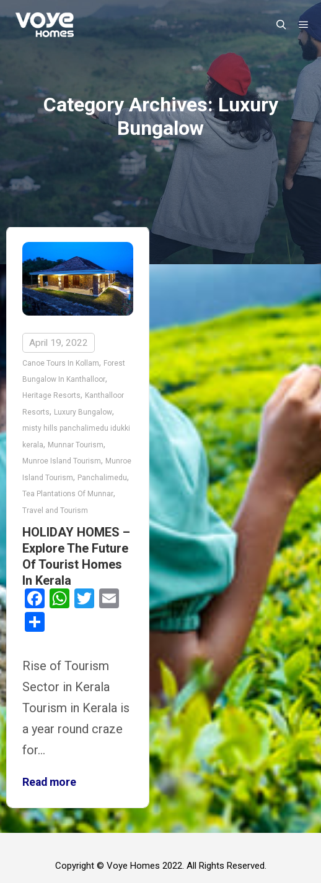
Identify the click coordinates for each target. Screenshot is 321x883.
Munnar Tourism (75, 445)
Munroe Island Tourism (61, 461)
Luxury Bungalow (83, 412)
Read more (49, 782)
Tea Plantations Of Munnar (67, 493)
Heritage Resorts (51, 395)
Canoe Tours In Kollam (60, 363)
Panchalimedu (102, 477)
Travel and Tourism (55, 510)
